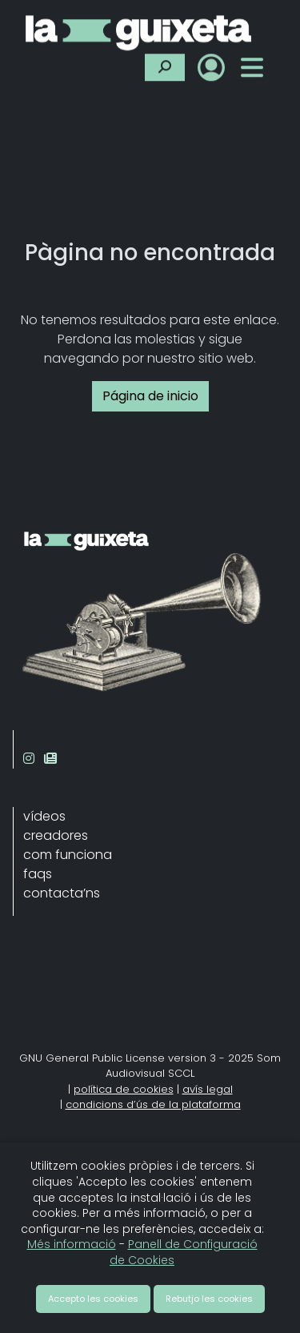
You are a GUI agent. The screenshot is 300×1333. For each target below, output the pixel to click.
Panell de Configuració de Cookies (184, 1252)
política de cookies (124, 1089)
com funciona (67, 854)
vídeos (44, 816)
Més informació (71, 1244)
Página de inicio (150, 396)
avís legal (207, 1089)
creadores (55, 835)
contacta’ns (61, 893)
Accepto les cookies (93, 1298)
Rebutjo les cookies (209, 1298)
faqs (37, 874)
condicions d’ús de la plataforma (153, 1104)
